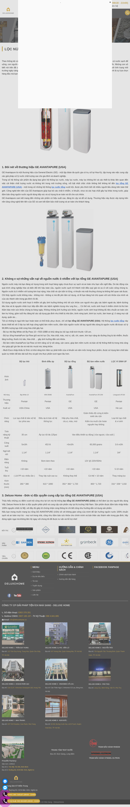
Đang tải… (65, 56)
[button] (110, 2)
